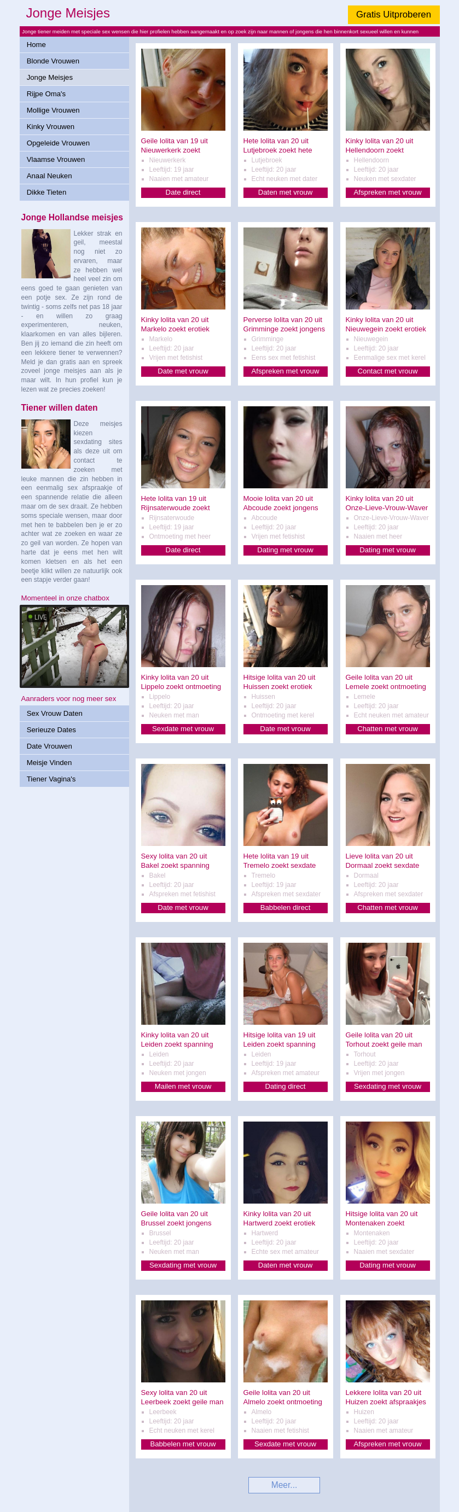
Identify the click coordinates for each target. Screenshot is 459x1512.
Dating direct (285, 1086)
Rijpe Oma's (46, 94)
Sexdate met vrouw (183, 729)
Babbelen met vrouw (183, 1444)
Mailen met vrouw (183, 1086)
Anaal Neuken (49, 176)
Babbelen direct (285, 907)
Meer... (284, 1485)
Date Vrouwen (49, 746)
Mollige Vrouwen (53, 110)
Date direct (183, 192)
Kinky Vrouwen (50, 126)
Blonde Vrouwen (53, 61)
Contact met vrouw (388, 371)
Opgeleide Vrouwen (58, 143)
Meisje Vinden (49, 762)
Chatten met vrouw (387, 729)
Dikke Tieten (47, 192)
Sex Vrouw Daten (55, 713)
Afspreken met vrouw (388, 192)
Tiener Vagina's (51, 779)
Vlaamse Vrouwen (56, 159)
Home (36, 44)
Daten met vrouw (285, 192)
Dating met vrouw (285, 550)
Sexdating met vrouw (387, 1086)
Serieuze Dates (51, 730)
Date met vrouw (183, 371)
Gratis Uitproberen (393, 14)
